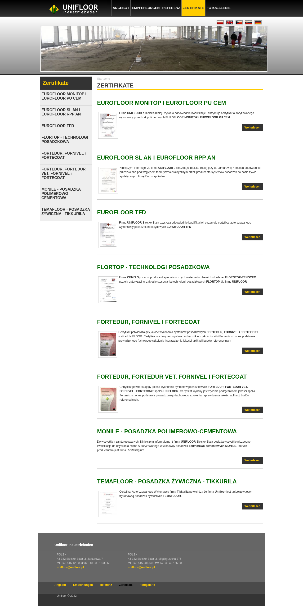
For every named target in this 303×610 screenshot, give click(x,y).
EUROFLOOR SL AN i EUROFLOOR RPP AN (156, 157)
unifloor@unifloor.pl (70, 567)
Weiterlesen (254, 128)
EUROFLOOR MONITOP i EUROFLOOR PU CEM (161, 103)
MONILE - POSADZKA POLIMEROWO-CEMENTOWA (167, 431)
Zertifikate (193, 8)
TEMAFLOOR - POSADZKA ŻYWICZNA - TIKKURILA (167, 481)
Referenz (171, 8)
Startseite (103, 78)
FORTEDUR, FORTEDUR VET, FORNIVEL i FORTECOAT (172, 376)
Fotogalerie (219, 8)
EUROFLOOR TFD (121, 212)
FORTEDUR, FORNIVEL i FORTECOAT (148, 322)
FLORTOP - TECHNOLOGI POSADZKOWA (153, 267)
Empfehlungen (146, 8)
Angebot (121, 8)
